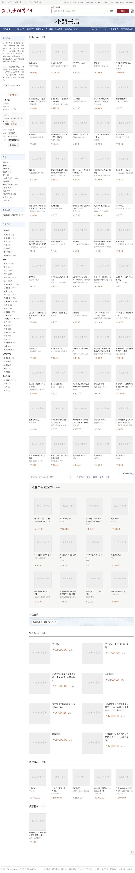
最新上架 (39, 29)
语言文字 (9, 312)
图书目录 (105, 869)
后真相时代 (55, 206)
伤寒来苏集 (33, 63)
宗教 (8, 329)
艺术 (107, 477)
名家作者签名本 (10, 184)
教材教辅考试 (11, 284)
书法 (6, 191)
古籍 (95, 477)
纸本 (7, 384)
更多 (44, 37)
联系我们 (55, 869)
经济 (8, 281)
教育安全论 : (120, 134)
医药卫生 (10, 277)
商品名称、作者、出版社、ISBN (64, 11)
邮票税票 (8, 372)
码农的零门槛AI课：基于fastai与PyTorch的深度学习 (103, 351)
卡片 (7, 387)
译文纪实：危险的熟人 (59, 313)
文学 (88, 477)
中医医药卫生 (10, 194)
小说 (8, 271)
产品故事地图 (99, 384)
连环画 (7, 361)
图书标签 (113, 869)
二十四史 (56, 644)
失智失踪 (76, 241)
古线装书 (7, 169)
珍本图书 (58, 29)
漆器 (7, 368)
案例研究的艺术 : (57, 241)
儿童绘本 (8, 200)
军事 (8, 339)
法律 (8, 315)
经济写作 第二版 (56, 348)
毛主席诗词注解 (65, 519)
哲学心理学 (10, 301)
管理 (8, 291)
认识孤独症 (98, 455)
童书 (8, 308)
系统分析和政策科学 (80, 455)
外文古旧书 (10, 255)
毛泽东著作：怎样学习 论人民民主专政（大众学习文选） (116, 737)
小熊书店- (11, 130)
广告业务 (81, 869)
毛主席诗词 (115, 519)
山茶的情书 (76, 99)
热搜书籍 (122, 869)
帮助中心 (64, 869)
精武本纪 (56, 734)
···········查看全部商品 (125, 473)
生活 (8, 305)
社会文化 (10, 295)
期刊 (101, 477)
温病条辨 (97, 63)
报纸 (7, 245)
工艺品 (7, 365)
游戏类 (7, 165)
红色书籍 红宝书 (10, 178)
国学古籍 (9, 332)
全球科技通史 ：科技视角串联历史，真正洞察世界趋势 (38, 101)
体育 (8, 336)
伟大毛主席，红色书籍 (13, 215)
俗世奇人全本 (120, 455)
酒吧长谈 (32, 170)
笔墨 (7, 391)
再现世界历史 (77, 788)
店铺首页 (20, 29)
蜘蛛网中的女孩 (121, 99)
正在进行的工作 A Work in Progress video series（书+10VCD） (81, 386)
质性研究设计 (120, 241)
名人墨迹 (8, 248)
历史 (8, 274)
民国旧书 (7, 188)
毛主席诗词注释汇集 (118, 591)
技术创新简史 (34, 420)
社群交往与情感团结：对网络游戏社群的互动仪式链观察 (103, 279)
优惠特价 (68, 29)
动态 (76, 29)
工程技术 (10, 298)
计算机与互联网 (11, 319)
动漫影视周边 (10, 380)
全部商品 (30, 29)
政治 (8, 322)
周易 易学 (8, 181)
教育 (8, 326)
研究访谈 (32, 277)
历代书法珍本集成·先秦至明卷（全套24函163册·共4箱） (63, 677)
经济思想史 (33, 348)
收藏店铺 (13, 145)
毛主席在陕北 (116, 555)
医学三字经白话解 (79, 63)
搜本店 (94, 29)
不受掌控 (32, 134)
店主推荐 (49, 29)
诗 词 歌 (7, 197)
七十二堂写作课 (56, 384)
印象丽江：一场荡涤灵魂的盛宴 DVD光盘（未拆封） (124, 386)
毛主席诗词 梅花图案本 (42, 555)
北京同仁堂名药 (56, 63)
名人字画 (8, 252)
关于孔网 (47, 869)
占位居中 (16, 10)
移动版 (97, 869)
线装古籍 (9, 235)
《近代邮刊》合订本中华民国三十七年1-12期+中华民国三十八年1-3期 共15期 (116, 707)
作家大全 (130, 869)
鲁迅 (6, 162)
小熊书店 (6, 100)
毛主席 (7, 172)
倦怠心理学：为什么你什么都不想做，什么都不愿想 (38, 208)
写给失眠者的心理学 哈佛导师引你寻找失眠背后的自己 (38, 244)
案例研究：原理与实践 (80, 134)
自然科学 (10, 288)
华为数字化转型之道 (123, 170)
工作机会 (89, 869)
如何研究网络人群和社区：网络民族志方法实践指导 (81, 279)
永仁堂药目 (109, 674)
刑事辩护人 (120, 206)
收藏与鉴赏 (9, 350)
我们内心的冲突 (99, 420)
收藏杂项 (9, 358)
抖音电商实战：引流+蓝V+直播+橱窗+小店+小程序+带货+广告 (37, 835)
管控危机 (76, 313)
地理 (7, 346)
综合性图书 (10, 343)
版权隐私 (72, 869)
